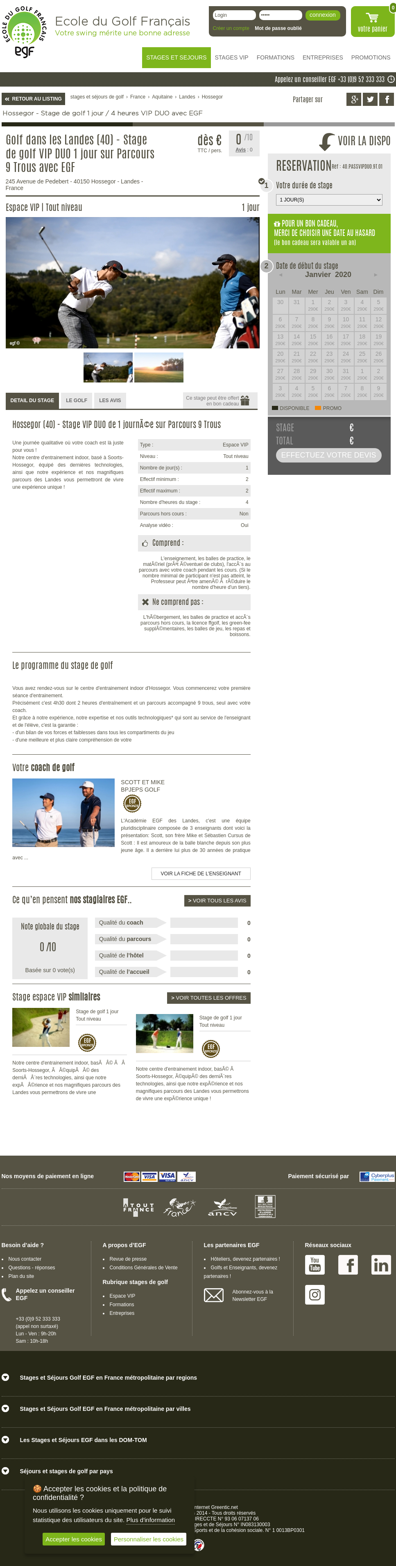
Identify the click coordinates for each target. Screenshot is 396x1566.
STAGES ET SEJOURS (176, 57)
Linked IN (381, 1265)
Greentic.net (224, 1507)
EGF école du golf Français (24, 32)
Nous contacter (25, 1259)
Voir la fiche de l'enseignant (201, 874)
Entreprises (122, 1313)
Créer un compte (231, 28)
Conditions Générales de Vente (144, 1268)
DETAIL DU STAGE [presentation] (32, 400)
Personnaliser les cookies (148, 1539)
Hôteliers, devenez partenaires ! (245, 1259)
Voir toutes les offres (208, 998)
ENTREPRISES (323, 57)
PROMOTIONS (371, 57)
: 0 (244, 150)
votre (372, 29)
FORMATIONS (275, 57)
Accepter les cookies (73, 1539)
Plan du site (21, 1276)
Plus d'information (150, 1519)
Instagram (315, 1295)
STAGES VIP (232, 57)
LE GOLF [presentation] (76, 400)
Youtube (315, 1265)
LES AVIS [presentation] (110, 400)
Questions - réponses (32, 1268)
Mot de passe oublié (278, 28)
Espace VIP (123, 1296)
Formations (122, 1304)
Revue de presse (128, 1259)
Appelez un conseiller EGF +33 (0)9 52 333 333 (330, 80)
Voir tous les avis (217, 900)
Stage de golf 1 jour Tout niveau (97, 1015)
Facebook (348, 1265)
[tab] (32, 401)
